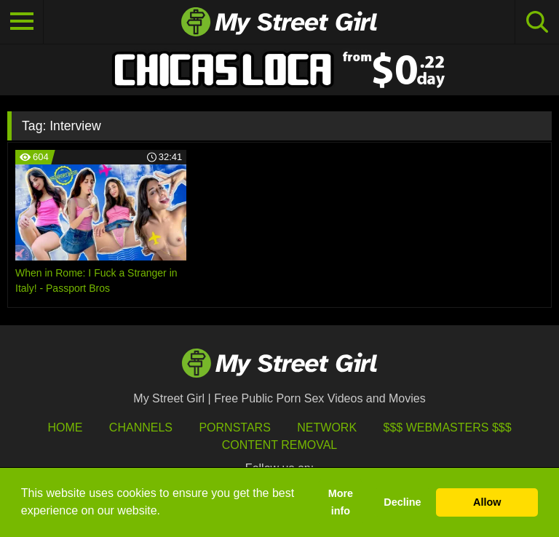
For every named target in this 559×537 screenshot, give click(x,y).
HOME (64, 427)
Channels (141, 427)
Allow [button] (487, 502)
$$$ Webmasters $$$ (448, 427)
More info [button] (340, 502)
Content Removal (280, 445)
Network (327, 427)
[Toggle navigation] (22, 22)
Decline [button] (402, 502)
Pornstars (234, 427)
